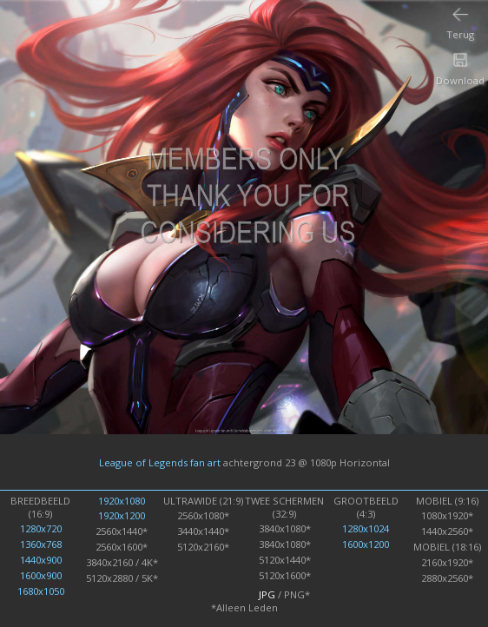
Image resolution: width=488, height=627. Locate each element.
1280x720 (41, 528)
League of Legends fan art (160, 461)
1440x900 (41, 559)
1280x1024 (365, 528)
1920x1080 (121, 500)
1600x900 (41, 575)
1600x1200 (365, 544)
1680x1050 (40, 590)
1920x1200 (121, 515)
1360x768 (41, 544)
